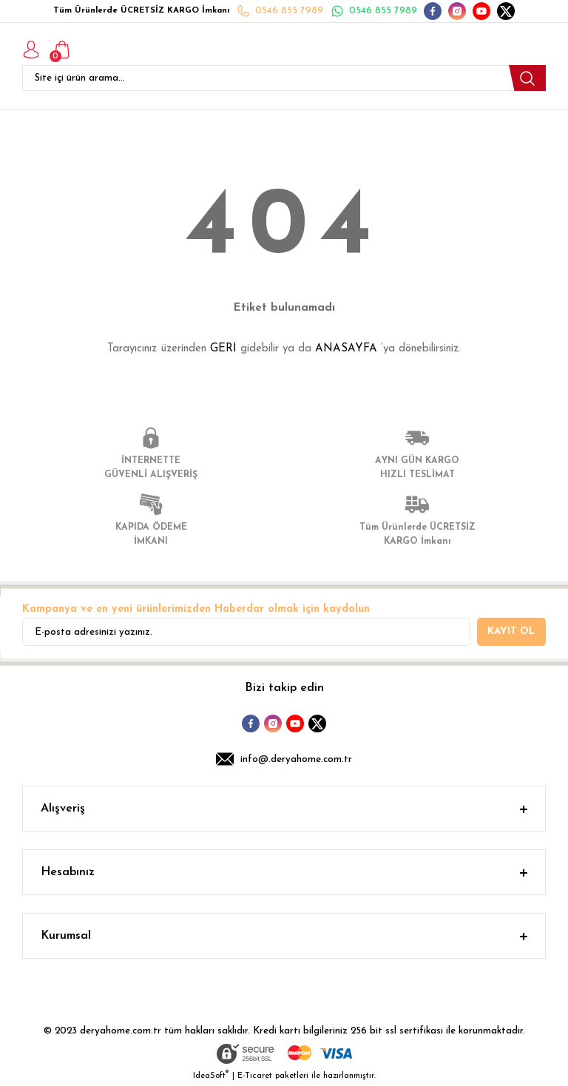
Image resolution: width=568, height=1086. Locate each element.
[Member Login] (31, 49)
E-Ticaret (254, 1075)
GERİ (223, 348)
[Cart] (62, 49)
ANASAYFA (346, 348)
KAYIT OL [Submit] (511, 631)
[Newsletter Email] (246, 632)
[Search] (284, 78)
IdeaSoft (211, 1075)
